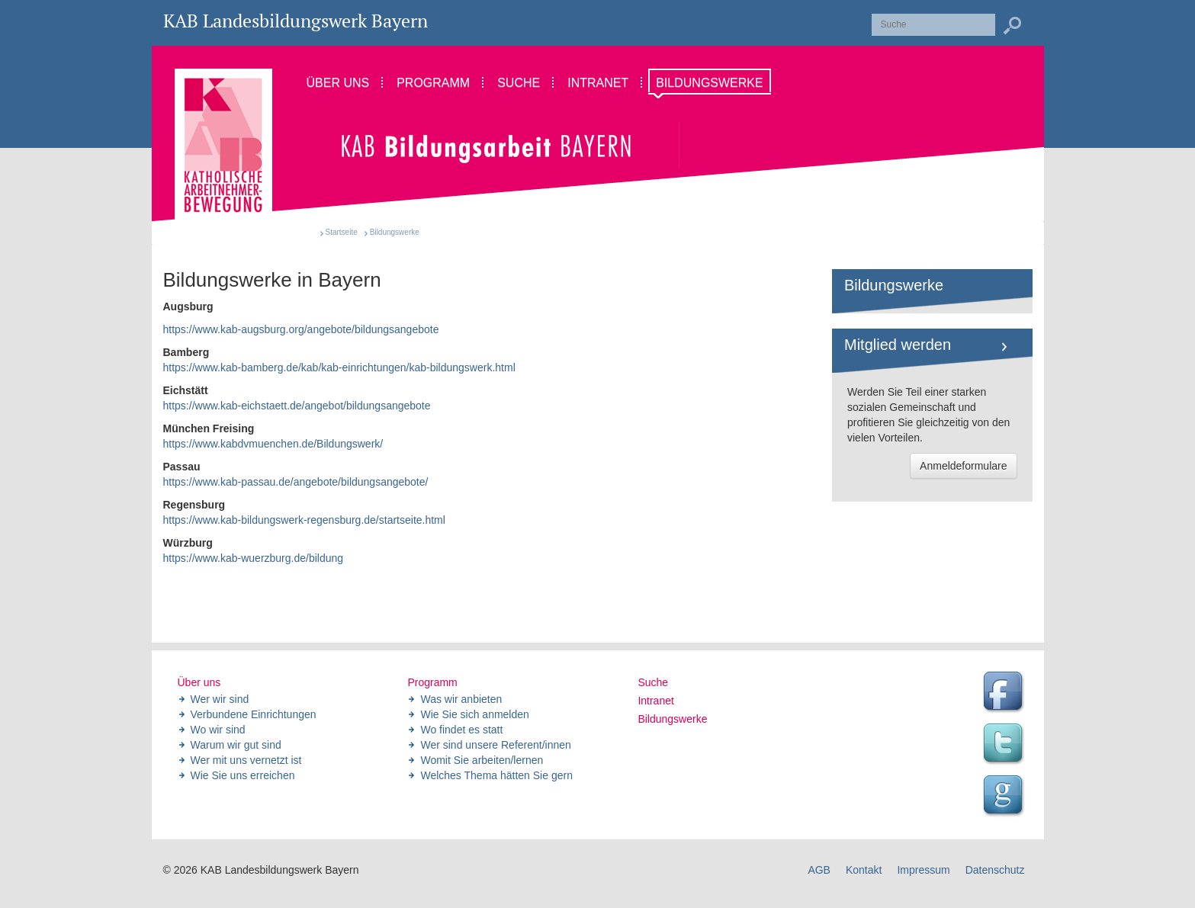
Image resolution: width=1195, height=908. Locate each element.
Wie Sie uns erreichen (243, 775)
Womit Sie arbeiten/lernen (481, 760)
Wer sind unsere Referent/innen (495, 745)
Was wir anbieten (461, 699)
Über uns (199, 682)
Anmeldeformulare (963, 466)
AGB (819, 870)
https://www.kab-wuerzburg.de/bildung (253, 558)
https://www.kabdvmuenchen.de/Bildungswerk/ (273, 444)
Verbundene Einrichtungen (253, 714)
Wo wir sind (218, 730)
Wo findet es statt (461, 730)
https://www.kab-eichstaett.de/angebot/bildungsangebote (297, 405)
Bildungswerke (893, 285)
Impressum (923, 870)
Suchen (1012, 26)
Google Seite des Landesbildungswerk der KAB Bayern (1005, 796)
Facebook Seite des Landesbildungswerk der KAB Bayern (1005, 693)
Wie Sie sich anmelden (474, 714)
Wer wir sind (220, 699)
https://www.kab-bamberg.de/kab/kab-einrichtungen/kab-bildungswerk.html (339, 367)
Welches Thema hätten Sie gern (496, 775)
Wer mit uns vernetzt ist (246, 760)
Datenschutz (995, 870)
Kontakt (864, 870)
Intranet (655, 701)
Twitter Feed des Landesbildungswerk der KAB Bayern (1005, 744)
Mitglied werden (897, 344)
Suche (653, 682)
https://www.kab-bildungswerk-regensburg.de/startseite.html (304, 520)
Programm (432, 682)
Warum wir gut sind (236, 745)
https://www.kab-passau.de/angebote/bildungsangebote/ (296, 482)
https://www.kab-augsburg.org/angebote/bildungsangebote (301, 329)
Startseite (342, 232)
